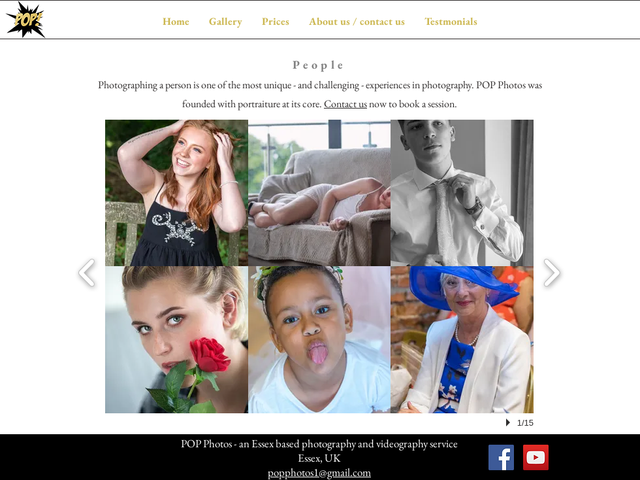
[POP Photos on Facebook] (501, 457)
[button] (225, 21)
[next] (551, 271)
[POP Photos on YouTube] (536, 457)
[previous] (87, 271)
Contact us (345, 104)
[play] (510, 422)
